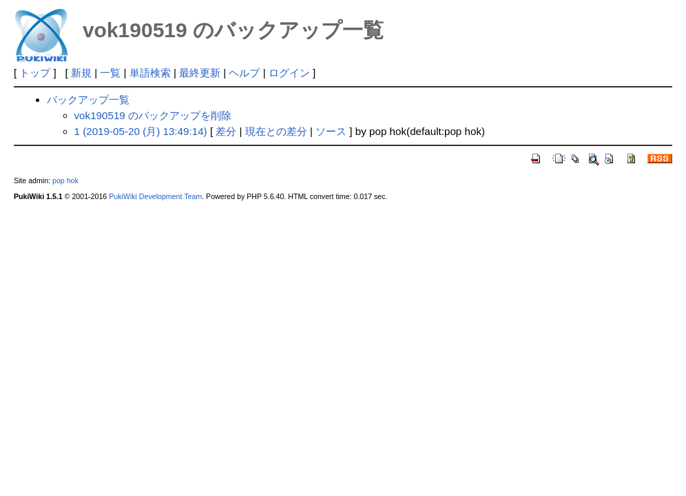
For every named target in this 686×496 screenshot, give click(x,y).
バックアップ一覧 (88, 99)
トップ (34, 73)
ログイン (289, 73)
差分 (226, 131)
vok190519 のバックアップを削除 (153, 115)
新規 (81, 73)
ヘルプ (244, 73)
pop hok (65, 180)
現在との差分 (276, 131)
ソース (330, 131)
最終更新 (199, 73)
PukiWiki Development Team (155, 196)
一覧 (110, 73)
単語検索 (150, 73)
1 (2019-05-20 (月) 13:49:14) (140, 131)
